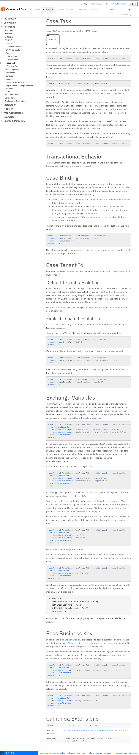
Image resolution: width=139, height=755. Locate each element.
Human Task (12, 56)
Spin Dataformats (12, 94)
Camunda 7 (48, 10)
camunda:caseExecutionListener (94, 731)
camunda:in (67, 731)
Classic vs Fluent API (15, 46)
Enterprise (82, 10)
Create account (119, 4)
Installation (10, 104)
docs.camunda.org (59, 753)
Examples (9, 116)
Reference (9, 26)
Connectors (10, 98)
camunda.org (44, 753)
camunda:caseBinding (71, 726)
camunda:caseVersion (105, 726)
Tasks (8, 53)
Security (93, 10)
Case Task (11, 63)
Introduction (10, 18)
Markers (9, 79)
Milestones (10, 72)
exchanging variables (70, 639)
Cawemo (71, 10)
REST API (9, 30)
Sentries (9, 76)
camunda (95, 753)
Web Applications (13, 112)
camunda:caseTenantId (88, 726)
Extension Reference (15, 82)
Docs (108, 4)
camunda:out (77, 731)
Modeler (8, 108)
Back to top (133, 753)
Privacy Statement (120, 753)
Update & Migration (14, 120)
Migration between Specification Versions (19, 86)
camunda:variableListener (116, 731)
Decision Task (12, 66)
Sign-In (133, 4)
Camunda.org (125, 15)
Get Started (35, 10)
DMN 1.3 (8, 40)
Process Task (12, 59)
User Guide (10, 22)
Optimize (60, 10)
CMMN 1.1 (9, 43)
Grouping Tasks (12, 69)
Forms (7, 91)
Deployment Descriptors (15, 101)
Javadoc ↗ (9, 33)
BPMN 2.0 (9, 37)
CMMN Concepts (13, 50)
